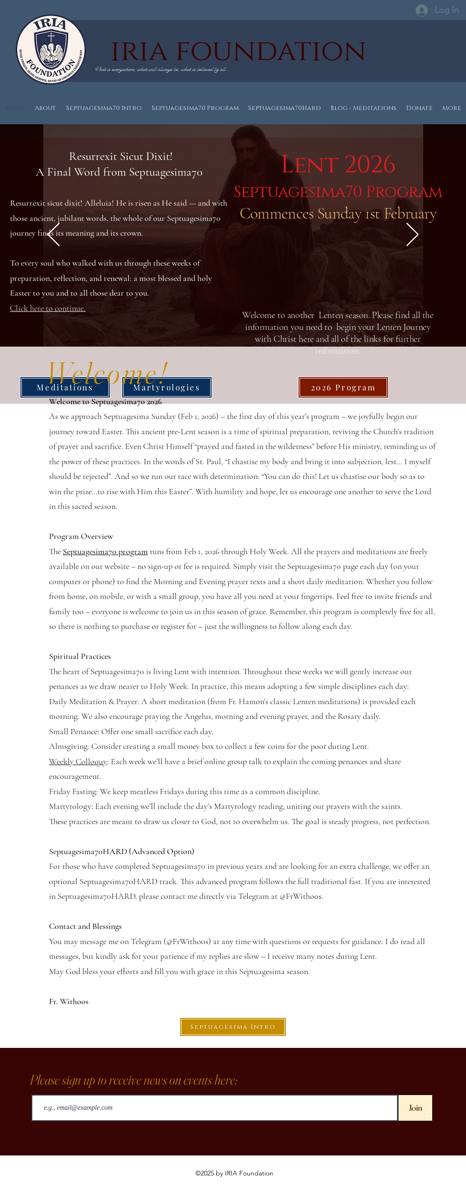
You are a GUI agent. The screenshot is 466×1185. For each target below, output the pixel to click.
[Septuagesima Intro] (233, 1026)
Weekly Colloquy (78, 761)
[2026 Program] (343, 387)
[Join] (415, 1108)
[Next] (412, 235)
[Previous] (53, 235)
